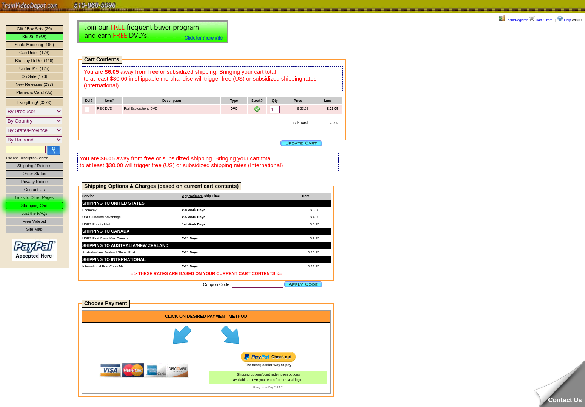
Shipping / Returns (34, 165)
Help (564, 20)
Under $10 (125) (34, 68)
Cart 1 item (541, 20)
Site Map (34, 229)
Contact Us (34, 189)
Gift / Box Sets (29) (34, 28)
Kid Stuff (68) (34, 36)
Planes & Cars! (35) (34, 92)
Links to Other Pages (34, 197)
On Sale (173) (34, 76)
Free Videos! (34, 221)
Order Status (34, 173)
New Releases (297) (34, 84)
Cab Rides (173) (34, 52)
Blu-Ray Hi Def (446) (34, 60)
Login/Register (513, 20)
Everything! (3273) (34, 102)
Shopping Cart (34, 205)
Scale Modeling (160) (34, 44)
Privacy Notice (34, 181)
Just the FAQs (34, 213)
